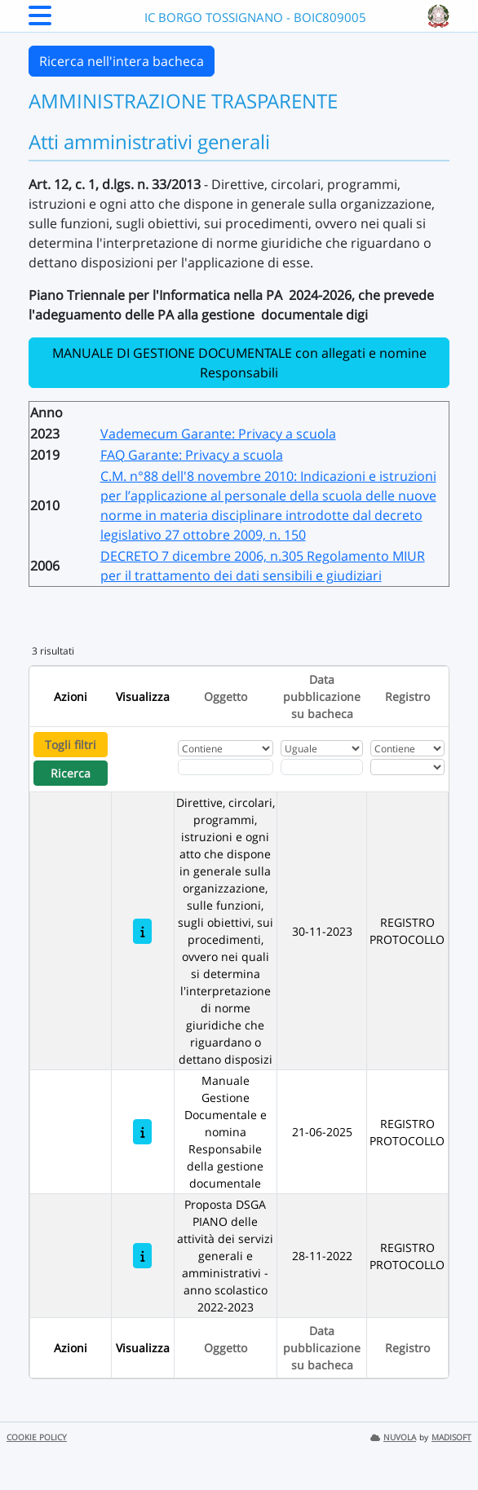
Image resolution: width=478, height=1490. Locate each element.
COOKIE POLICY (37, 1437)
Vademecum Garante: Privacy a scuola (218, 434)
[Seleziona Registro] (407, 767)
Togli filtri (70, 744)
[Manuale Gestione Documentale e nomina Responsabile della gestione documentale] (142, 1131)
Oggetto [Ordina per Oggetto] (225, 696)
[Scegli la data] (321, 767)
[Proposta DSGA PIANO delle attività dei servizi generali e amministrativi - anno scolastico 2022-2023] (142, 1255)
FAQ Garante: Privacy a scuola (191, 455)
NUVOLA (393, 1437)
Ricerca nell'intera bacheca (121, 61)
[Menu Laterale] (40, 20)
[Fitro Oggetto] (225, 767)
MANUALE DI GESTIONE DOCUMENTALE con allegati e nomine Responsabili (239, 362)
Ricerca (71, 773)
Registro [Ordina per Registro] (407, 696)
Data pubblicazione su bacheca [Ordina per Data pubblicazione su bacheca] (322, 696)
